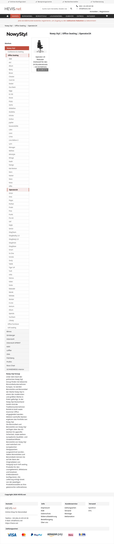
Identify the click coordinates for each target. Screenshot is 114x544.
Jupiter (11, 122)
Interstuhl (10, 339)
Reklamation (69, 516)
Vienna (11, 278)
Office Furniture (13, 324)
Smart (11, 250)
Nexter (11, 176)
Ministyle (12, 154)
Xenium (11, 306)
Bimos (9, 331)
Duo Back (12, 87)
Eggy (10, 91)
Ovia (10, 197)
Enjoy (11, 101)
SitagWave (12, 246)
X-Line (11, 303)
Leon (10, 133)
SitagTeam (12, 232)
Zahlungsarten (70, 508)
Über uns (44, 522)
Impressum (45, 508)
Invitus (11, 119)
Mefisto (11, 151)
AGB (42, 510)
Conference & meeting (15, 52)
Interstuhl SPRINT (13, 343)
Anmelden (94, 11)
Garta (11, 105)
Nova (10, 183)
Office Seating (20, 25)
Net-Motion (13, 168)
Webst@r (12, 289)
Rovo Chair (11, 365)
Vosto (11, 285)
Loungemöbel (56, 16)
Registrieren (104, 11)
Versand (68, 510)
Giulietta (12, 112)
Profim (9, 362)
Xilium (11, 310)
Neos (10, 179)
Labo (10, 130)
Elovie (11, 98)
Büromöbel (27, 16)
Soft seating (12, 328)
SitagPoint (12, 243)
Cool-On (12, 80)
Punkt (11, 214)
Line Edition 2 (13, 140)
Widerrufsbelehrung (49, 516)
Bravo (11, 73)
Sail (10, 221)
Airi (10, 62)
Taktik (11, 264)
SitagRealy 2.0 (14, 239)
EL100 (11, 94)
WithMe (11, 296)
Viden (11, 282)
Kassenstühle (13, 126)
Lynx (10, 144)
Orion (11, 193)
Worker (11, 299)
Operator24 (32, 25)
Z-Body (11, 320)
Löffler (9, 350)
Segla (11, 225)
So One (11, 253)
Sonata (11, 257)
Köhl (8, 346)
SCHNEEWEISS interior (15, 369)
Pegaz (11, 200)
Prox (10, 211)
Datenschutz (46, 513)
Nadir (11, 161)
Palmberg (10, 358)
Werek (11, 292)
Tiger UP (12, 267)
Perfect (11, 204)
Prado (11, 207)
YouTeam (12, 317)
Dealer (11, 84)
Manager (12, 147)
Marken (15, 16)
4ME (10, 59)
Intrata (11, 115)
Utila (10, 275)
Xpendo (11, 313)
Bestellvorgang (47, 519)
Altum (11, 66)
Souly (11, 260)
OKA (8, 354)
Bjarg (11, 69)
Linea (11, 137)
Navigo (11, 165)
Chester (11, 77)
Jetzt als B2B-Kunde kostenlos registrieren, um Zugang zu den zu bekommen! (57, 20)
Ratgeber (91, 16)
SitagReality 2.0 (14, 236)
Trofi (10, 271)
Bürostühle (41, 16)
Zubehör (69, 16)
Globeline (12, 108)
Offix (10, 186)
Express (80, 16)
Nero (10, 172)
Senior (11, 229)
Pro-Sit (11, 218)
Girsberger (11, 335)
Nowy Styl (8, 25)
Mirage (11, 158)
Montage (68, 513)
